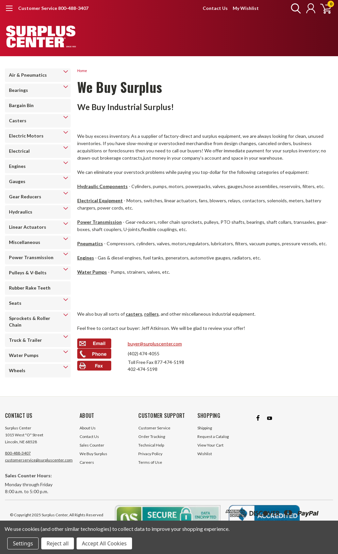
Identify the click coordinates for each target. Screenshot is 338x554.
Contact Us (215, 8)
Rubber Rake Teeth (30, 288)
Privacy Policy (150, 453)
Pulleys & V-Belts (28, 272)
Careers (87, 462)
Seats (15, 303)
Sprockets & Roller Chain (29, 321)
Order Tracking (151, 436)
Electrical (19, 151)
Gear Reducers (25, 196)
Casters (17, 120)
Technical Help (151, 445)
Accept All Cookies (104, 543)
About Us (88, 427)
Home (82, 71)
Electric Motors (26, 135)
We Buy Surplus (93, 453)
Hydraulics (20, 212)
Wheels (17, 370)
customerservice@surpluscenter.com (39, 459)
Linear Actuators (27, 227)
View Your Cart (210, 445)
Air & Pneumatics (28, 75)
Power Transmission (31, 257)
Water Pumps (24, 355)
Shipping (204, 427)
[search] (294, 8)
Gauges (17, 181)
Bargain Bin (21, 105)
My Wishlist (246, 8)
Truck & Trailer (25, 340)
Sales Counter (92, 445)
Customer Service (154, 427)
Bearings (18, 90)
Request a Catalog (213, 436)
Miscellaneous (24, 242)
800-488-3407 (18, 453)
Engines (17, 166)
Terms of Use (150, 462)
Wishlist (204, 453)
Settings (23, 543)
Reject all (58, 543)
